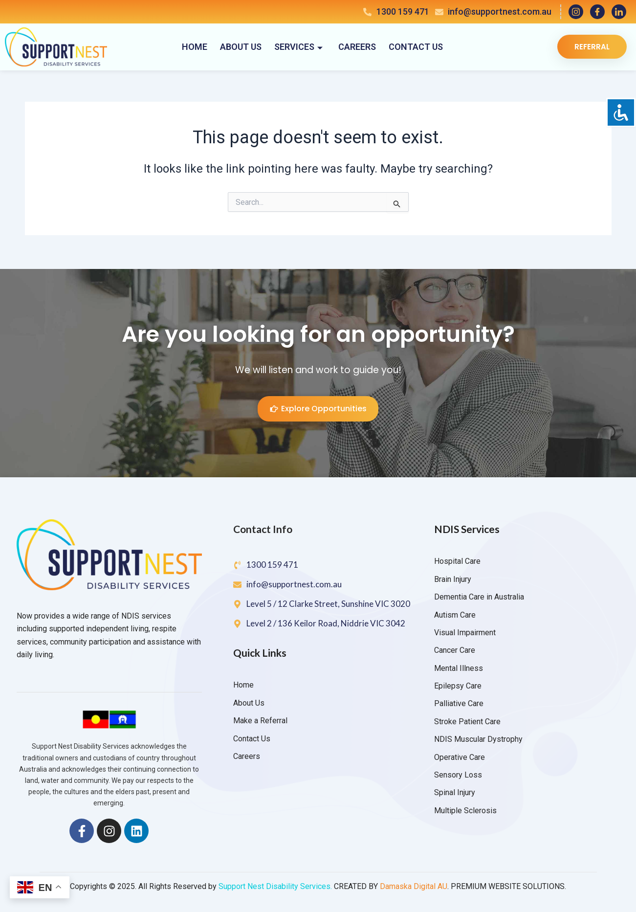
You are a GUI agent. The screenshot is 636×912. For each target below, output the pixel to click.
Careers (357, 47)
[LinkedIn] (619, 11)
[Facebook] (597, 11)
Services (298, 47)
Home (194, 47)
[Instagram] (576, 11)
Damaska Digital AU (413, 886)
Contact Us (416, 47)
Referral (592, 47)
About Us (241, 47)
